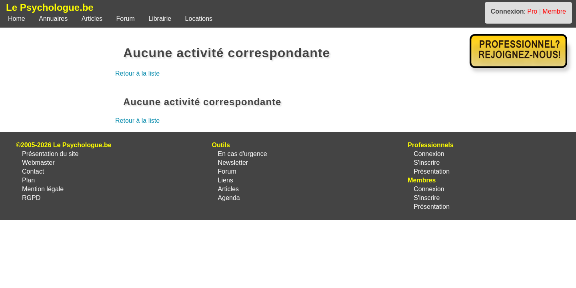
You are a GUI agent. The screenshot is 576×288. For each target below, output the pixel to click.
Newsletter (233, 162)
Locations (199, 18)
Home (16, 18)
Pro (532, 11)
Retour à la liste (137, 73)
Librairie (159, 18)
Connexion (429, 153)
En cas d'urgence (242, 153)
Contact (33, 171)
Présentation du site (50, 153)
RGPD (31, 197)
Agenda (229, 197)
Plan (28, 180)
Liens (225, 180)
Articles (92, 18)
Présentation (432, 171)
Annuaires (53, 18)
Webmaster (38, 162)
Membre (554, 11)
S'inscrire (427, 162)
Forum (125, 18)
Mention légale (43, 189)
